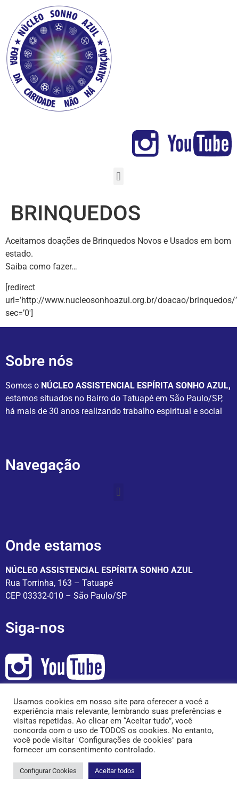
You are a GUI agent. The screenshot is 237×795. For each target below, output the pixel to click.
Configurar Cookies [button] (48, 771)
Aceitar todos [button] (115, 771)
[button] (118, 176)
